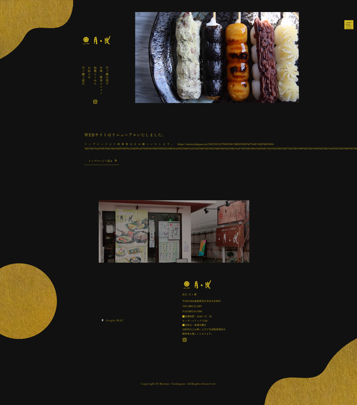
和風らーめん (95, 75)
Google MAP (114, 320)
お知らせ (89, 72)
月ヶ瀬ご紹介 (83, 75)
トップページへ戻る (100, 161)
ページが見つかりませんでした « (96, 40)
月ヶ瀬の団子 (107, 75)
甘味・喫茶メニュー (101, 80)
